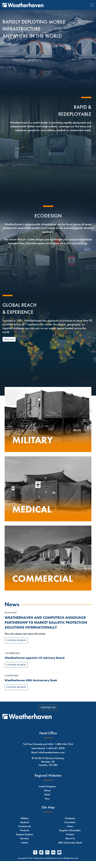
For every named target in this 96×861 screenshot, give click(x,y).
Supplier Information (70, 830)
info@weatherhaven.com (52, 752)
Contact (70, 834)
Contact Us (48, 707)
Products (24, 830)
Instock (24, 842)
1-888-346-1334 (63, 744)
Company (70, 818)
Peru (47, 798)
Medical (24, 822)
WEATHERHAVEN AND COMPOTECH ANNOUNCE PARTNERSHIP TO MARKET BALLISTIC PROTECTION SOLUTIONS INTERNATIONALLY (46, 622)
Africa (47, 790)
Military (24, 818)
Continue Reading (16, 640)
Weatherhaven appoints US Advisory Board (35, 658)
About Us (70, 838)
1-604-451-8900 (55, 748)
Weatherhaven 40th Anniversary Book (31, 680)
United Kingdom (47, 786)
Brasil (47, 794)
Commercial (24, 826)
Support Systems (24, 834)
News (70, 826)
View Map (9, 339)
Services (24, 838)
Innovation (70, 822)
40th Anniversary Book (70, 842)
